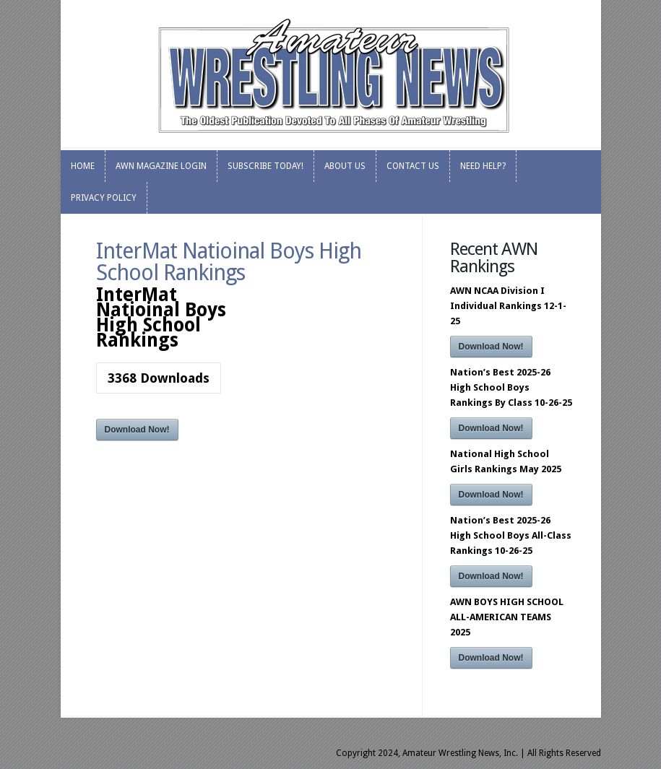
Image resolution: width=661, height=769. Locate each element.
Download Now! (137, 430)
